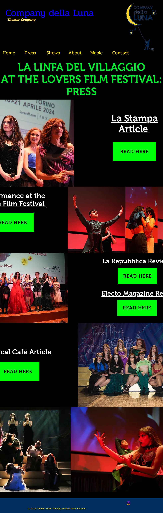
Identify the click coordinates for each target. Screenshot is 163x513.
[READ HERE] (134, 151)
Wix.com (81, 508)
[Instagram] (128, 503)
